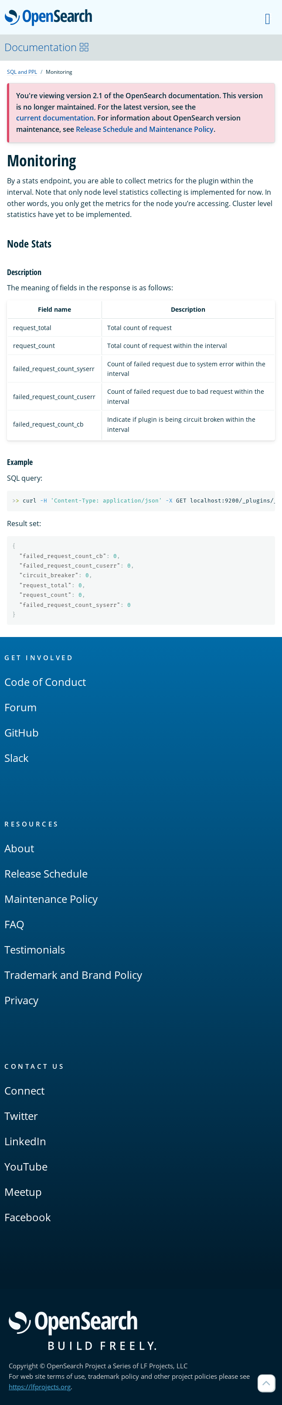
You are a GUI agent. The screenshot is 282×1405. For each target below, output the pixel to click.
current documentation (55, 118)
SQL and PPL (22, 72)
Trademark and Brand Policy (73, 975)
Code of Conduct (45, 682)
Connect (24, 1090)
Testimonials (34, 949)
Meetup (23, 1192)
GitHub (21, 732)
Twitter (21, 1116)
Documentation (46, 47)
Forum (20, 707)
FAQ (14, 924)
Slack (16, 758)
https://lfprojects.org (40, 1386)
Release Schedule (46, 873)
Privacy (21, 1000)
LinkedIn (25, 1141)
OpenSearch (51, 18)
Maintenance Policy (51, 899)
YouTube (26, 1166)
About (19, 848)
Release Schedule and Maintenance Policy (145, 129)
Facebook (27, 1217)
